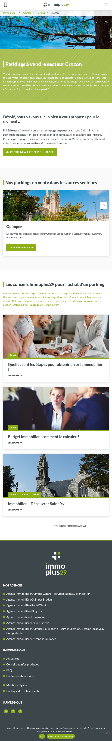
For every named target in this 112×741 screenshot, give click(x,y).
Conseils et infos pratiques (22, 664)
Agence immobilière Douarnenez (26, 617)
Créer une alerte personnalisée (29, 151)
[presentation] (103, 205)
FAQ (9, 670)
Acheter (26, 12)
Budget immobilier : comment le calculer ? (43, 436)
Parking (41, 12)
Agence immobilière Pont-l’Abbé (26, 605)
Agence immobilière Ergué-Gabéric (27, 623)
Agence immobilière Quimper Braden (29, 599)
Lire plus (13, 375)
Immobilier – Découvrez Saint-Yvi (36, 503)
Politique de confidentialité (23, 691)
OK (41, 736)
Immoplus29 (10, 12)
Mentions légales (16, 685)
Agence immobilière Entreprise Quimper (31, 639)
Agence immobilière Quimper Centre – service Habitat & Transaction (48, 593)
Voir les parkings (21, 247)
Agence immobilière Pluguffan (24, 611)
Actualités (12, 658)
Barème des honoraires (20, 676)
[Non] (107, 732)
